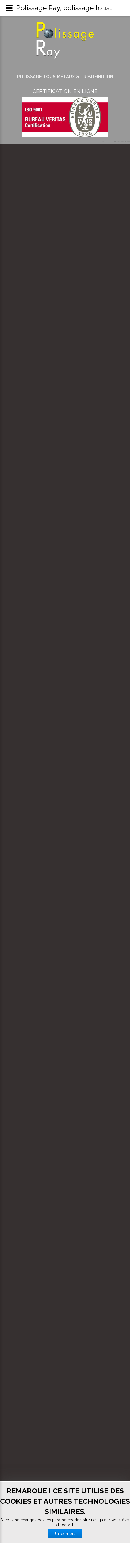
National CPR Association (115, 141)
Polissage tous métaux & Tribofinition (65, 76)
